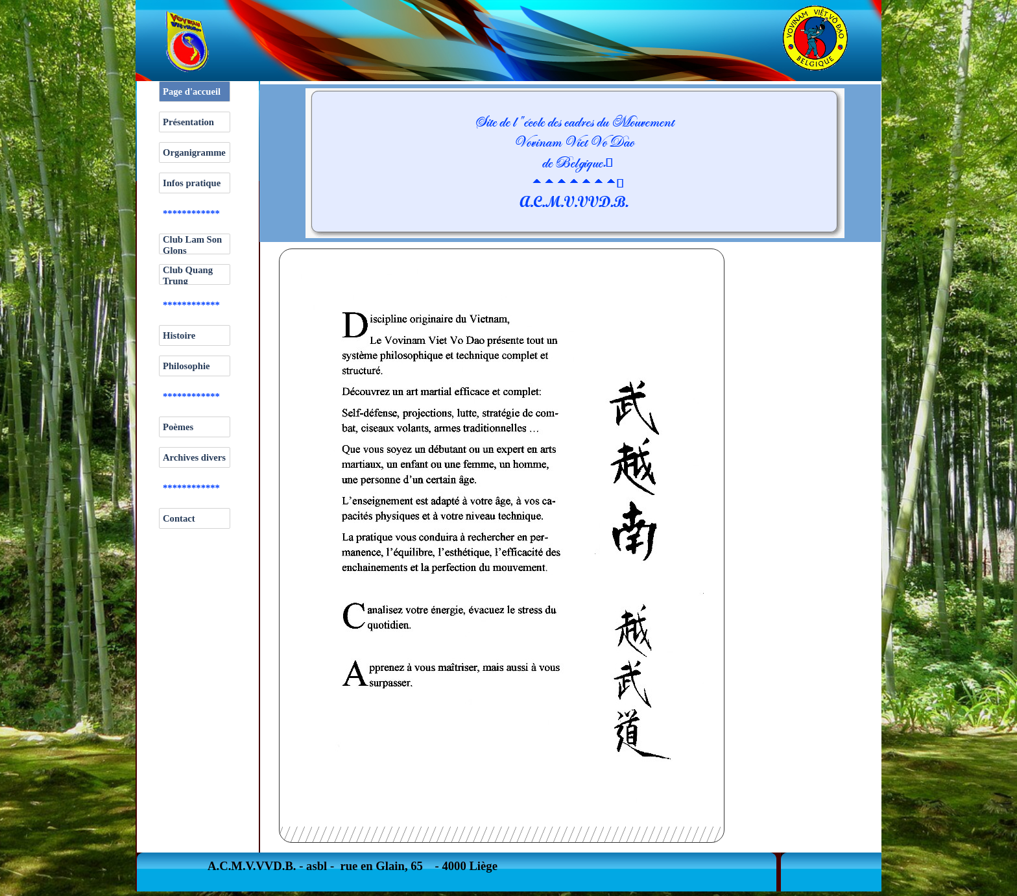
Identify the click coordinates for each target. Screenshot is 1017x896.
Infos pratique (192, 183)
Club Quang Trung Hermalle (188, 281)
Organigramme (194, 152)
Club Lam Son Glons (192, 245)
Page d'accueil (192, 91)
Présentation (188, 122)
